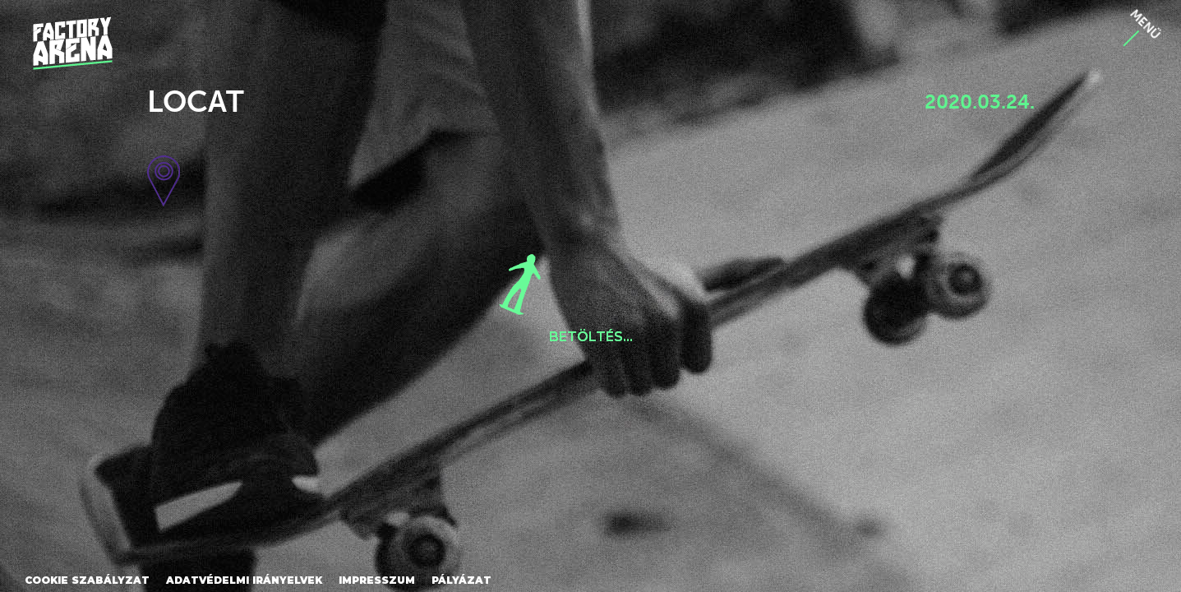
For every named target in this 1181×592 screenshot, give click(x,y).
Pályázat (461, 580)
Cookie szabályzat (87, 580)
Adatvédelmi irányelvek (244, 580)
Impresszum (377, 580)
